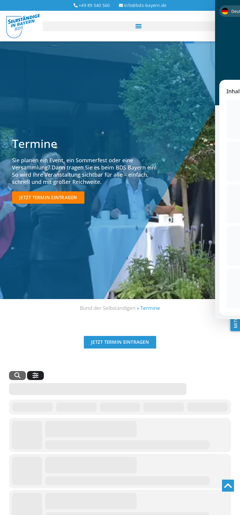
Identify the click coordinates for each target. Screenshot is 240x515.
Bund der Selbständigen (107, 307)
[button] (138, 26)
